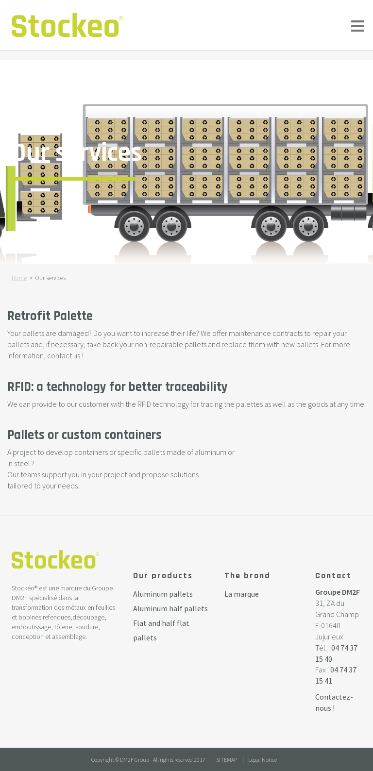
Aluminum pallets (163, 594)
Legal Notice (262, 759)
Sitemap (226, 759)
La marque (241, 594)
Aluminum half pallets (170, 608)
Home (19, 278)
